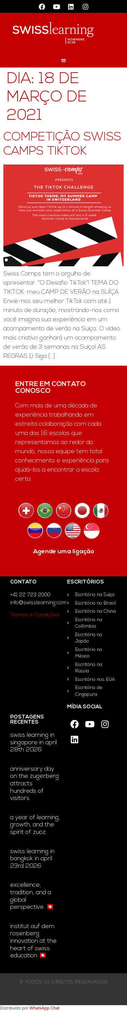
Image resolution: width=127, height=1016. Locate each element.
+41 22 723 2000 (30, 595)
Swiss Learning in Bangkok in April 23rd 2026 (32, 858)
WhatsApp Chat (44, 1008)
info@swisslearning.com (38, 603)
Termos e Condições (34, 615)
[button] (63, 60)
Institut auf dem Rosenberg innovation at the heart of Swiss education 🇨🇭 (33, 941)
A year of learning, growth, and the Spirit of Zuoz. (35, 825)
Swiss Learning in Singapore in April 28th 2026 (33, 742)
